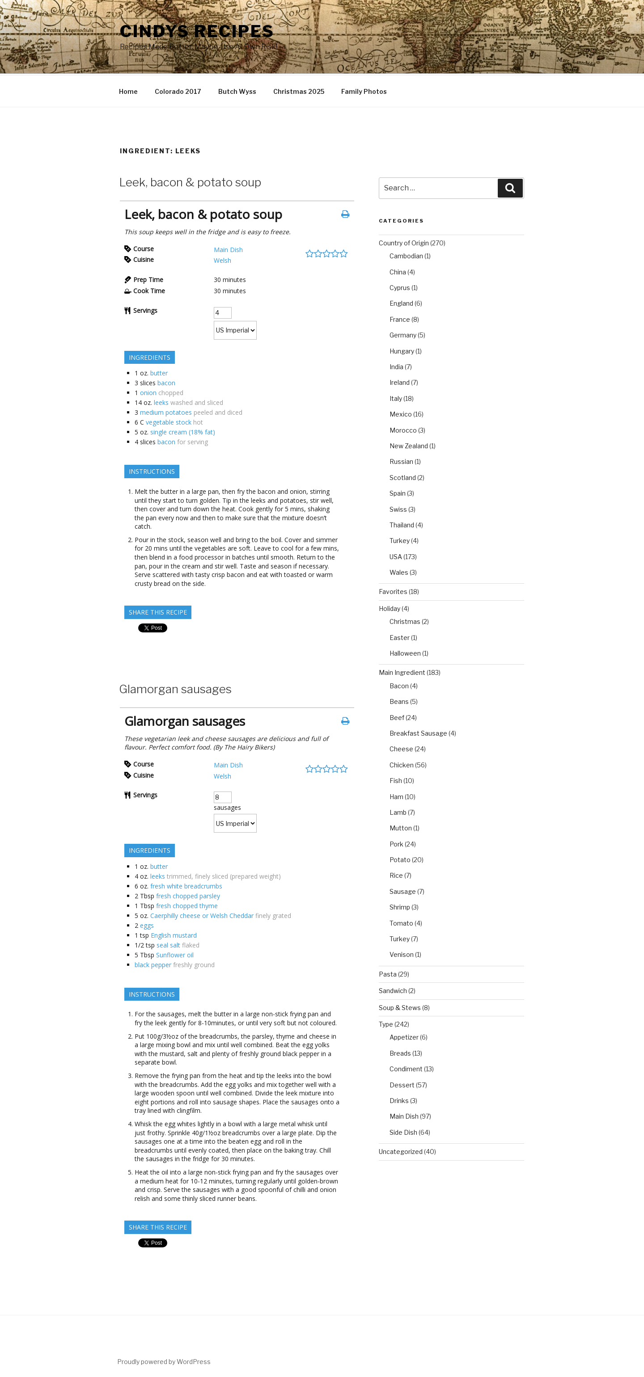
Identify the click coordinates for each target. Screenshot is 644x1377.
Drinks (399, 1099)
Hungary (402, 350)
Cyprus (400, 286)
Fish (396, 779)
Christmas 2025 (298, 90)
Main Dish (228, 248)
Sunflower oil (175, 953)
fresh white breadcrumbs (186, 884)
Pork (396, 842)
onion (148, 391)
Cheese (401, 747)
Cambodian (406, 254)
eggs (147, 924)
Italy (396, 397)
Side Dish (403, 1131)
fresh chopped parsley (188, 894)
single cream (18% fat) (182, 430)
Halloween (405, 652)
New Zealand (409, 444)
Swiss (398, 508)
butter (159, 371)
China (398, 270)
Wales (399, 571)
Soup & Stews (400, 1006)
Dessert (402, 1083)
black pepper (153, 963)
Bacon (399, 684)
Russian (401, 460)
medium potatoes (166, 411)
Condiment (406, 1067)
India (396, 365)
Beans (399, 700)
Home (128, 90)
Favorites (393, 590)
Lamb (398, 811)
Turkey (400, 539)
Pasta (388, 973)
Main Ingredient (402, 671)
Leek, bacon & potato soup (190, 181)
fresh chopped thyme (187, 904)
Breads (400, 1052)
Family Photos (364, 90)
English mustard (174, 934)
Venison (402, 953)
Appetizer (404, 1036)
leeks (161, 401)
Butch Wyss (237, 90)
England (401, 302)
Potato (400, 858)
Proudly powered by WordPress (164, 1360)
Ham (396, 795)
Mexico (401, 413)
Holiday (389, 607)
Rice (396, 874)
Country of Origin (404, 241)
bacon (166, 381)
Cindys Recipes (197, 31)
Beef (397, 716)
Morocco (403, 429)
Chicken (402, 763)
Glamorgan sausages (175, 688)
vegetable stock (168, 421)
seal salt (168, 943)
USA (396, 555)
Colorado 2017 (178, 90)
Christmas (405, 620)
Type (386, 1023)
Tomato (401, 922)
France (400, 318)
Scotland (403, 476)
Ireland (400, 381)
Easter (400, 636)
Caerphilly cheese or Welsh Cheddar (202, 914)
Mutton (401, 826)
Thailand (402, 523)
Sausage (403, 890)
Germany (403, 333)
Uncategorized (401, 1150)
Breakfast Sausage (418, 732)
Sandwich (393, 989)
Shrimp (400, 906)
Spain (398, 492)
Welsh (222, 259)
